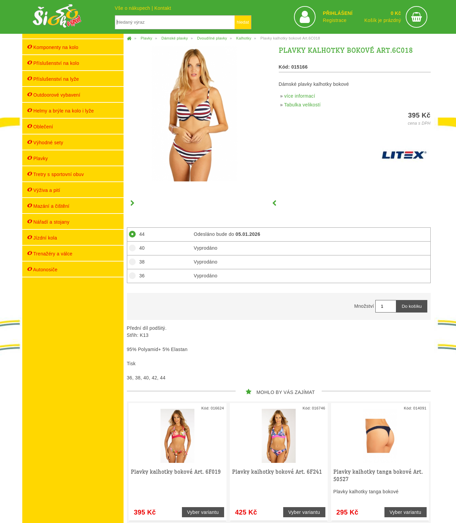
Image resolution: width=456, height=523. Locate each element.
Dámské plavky (174, 38)
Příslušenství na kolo (53, 63)
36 (140, 275)
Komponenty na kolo (53, 47)
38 (140, 261)
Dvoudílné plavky (212, 38)
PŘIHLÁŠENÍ (337, 13)
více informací (299, 96)
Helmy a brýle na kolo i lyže (60, 111)
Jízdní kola (42, 238)
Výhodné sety (45, 142)
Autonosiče (42, 269)
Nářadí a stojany (48, 222)
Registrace (334, 20)
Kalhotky (243, 38)
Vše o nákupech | (134, 8)
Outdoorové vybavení (53, 95)
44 (140, 234)
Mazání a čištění (48, 206)
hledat (243, 22)
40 (140, 248)
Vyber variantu (203, 512)
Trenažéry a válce (50, 253)
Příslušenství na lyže (53, 79)
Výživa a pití (43, 190)
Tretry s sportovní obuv (55, 174)
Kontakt (162, 8)
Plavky (37, 158)
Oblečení (40, 126)
